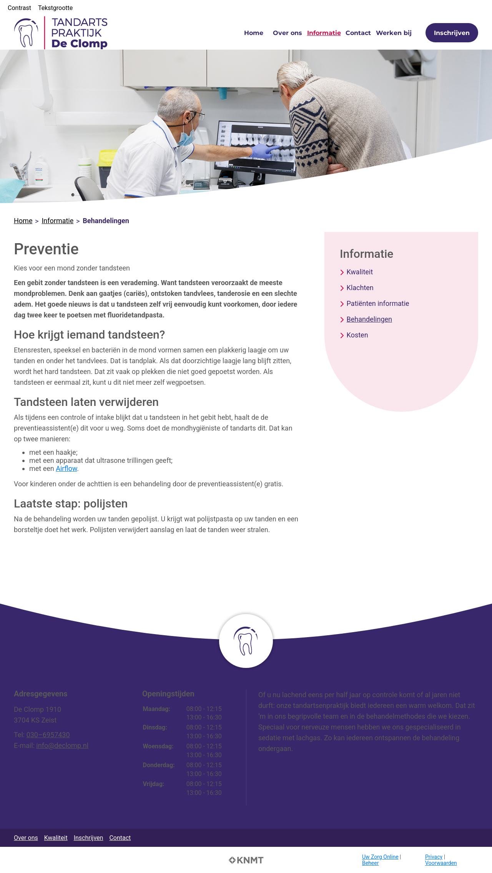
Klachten (360, 288)
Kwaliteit (360, 272)
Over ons (287, 33)
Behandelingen (369, 319)
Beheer (370, 863)
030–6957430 (48, 735)
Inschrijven (452, 33)
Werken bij (394, 33)
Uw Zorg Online (380, 857)
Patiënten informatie (378, 303)
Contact (358, 33)
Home (253, 33)
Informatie (324, 33)
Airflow (66, 468)
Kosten (357, 335)
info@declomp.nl (62, 745)
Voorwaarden (441, 863)
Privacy (433, 857)
